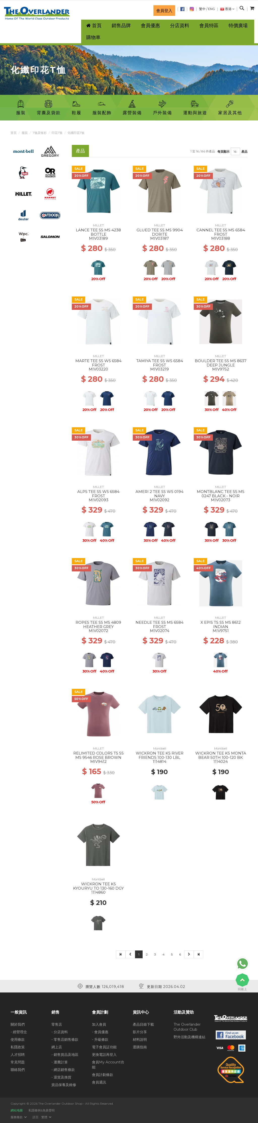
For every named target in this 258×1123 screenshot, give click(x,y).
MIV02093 (98, 499)
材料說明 (140, 1039)
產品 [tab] (80, 151)
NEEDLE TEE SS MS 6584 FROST (159, 624)
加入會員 (99, 1024)
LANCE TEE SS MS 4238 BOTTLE (98, 232)
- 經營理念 (19, 1032)
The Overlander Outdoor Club (187, 1027)
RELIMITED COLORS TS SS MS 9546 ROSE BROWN (98, 755)
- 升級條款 (100, 1039)
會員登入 (164, 10)
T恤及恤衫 (40, 133)
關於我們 (18, 1024)
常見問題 (18, 1062)
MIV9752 (220, 369)
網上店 (56, 1047)
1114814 (159, 761)
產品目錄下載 (143, 1024)
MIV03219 (159, 369)
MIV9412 (98, 761)
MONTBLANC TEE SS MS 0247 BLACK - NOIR (220, 493)
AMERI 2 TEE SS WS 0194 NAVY (159, 493)
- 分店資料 (59, 1032)
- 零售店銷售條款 (64, 1039)
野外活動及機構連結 (189, 1037)
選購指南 (140, 1047)
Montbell (159, 748)
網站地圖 (17, 1110)
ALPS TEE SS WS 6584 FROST (98, 493)
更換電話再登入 (104, 1054)
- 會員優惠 (100, 1032)
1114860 (98, 892)
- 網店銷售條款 (63, 1069)
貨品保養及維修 (63, 1085)
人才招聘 (18, 1054)
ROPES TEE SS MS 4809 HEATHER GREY (98, 624)
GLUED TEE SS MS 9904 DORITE (160, 232)
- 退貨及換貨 (61, 1077)
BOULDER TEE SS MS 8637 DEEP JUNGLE (220, 362)
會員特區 (208, 25)
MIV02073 (220, 499)
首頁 (14, 133)
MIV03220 (98, 369)
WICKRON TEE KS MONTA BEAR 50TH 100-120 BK (220, 755)
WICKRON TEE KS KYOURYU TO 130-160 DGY (98, 886)
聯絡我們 (18, 1069)
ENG (211, 9)
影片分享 (140, 1032)
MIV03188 (220, 238)
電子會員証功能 (104, 1047)
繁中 (202, 9)
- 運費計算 (59, 1062)
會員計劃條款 (102, 1074)
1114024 (220, 761)
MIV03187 (159, 238)
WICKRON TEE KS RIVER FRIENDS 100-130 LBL (159, 755)
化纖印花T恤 (76, 133)
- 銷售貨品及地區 (64, 1054)
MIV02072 (98, 630)
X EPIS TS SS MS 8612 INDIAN (221, 624)
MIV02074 (159, 630)
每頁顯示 (223, 151)
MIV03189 (98, 238)
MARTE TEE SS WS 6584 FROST (98, 362)
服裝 (25, 133)
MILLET (98, 225)
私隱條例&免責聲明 (41, 1110)
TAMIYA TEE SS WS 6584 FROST (159, 362)
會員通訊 (99, 1082)
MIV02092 (159, 499)
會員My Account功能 (108, 1064)
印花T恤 (57, 133)
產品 (244, 151)
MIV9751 (221, 630)
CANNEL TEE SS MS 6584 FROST (221, 232)
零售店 (56, 1024)
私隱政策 (18, 1047)
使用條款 (18, 1039)
